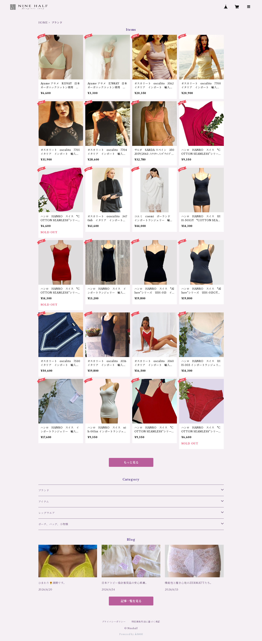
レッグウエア (46, 513)
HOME (43, 22)
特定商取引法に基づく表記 (146, 621)
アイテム (43, 501)
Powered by (131, 634)
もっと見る (131, 462)
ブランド (43, 490)
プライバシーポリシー (114, 621)
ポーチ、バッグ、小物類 (53, 524)
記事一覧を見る (131, 601)
